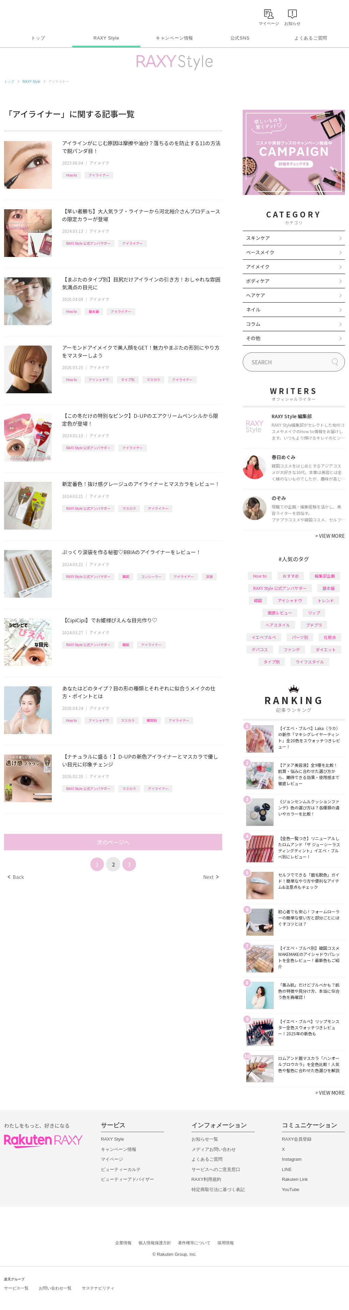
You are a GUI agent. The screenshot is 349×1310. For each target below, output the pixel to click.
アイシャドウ (99, 379)
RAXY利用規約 (206, 1179)
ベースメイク (260, 252)
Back (16, 876)
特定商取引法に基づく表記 (218, 1189)
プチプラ (314, 625)
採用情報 (225, 1242)
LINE (287, 1169)
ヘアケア (255, 295)
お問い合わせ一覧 (55, 1288)
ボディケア (258, 280)
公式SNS (240, 38)
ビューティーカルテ (121, 1169)
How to (71, 175)
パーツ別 (300, 637)
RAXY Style (106, 38)
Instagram (292, 1159)
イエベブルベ (264, 637)
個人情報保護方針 (154, 1242)
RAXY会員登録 (297, 1139)
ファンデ (292, 649)
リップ (314, 612)
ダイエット (326, 649)
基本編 (94, 311)
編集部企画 (325, 576)
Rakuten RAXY (34, 15)
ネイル (253, 309)
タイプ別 (128, 379)
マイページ (112, 1159)
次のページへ (113, 842)
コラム (253, 323)
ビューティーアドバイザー (127, 1179)
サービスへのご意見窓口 (216, 1169)
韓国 (125, 576)
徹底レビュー (280, 612)
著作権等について (194, 1242)
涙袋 (209, 576)
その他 (253, 338)
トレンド (326, 600)
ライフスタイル (309, 662)
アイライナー (99, 175)
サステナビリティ (98, 1288)
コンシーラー (151, 576)
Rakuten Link (295, 1179)
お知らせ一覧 (205, 1139)
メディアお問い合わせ (214, 1149)
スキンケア (258, 237)
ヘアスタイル (277, 625)
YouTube (290, 1189)
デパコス (260, 649)
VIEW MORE (330, 535)
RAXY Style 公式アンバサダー (88, 243)
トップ (38, 38)
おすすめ (291, 576)
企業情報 (123, 1242)
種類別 (152, 720)
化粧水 (330, 637)
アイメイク (99, 163)
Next (210, 876)
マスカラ (153, 379)
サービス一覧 (16, 1288)
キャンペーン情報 (174, 38)
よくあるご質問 (310, 38)
